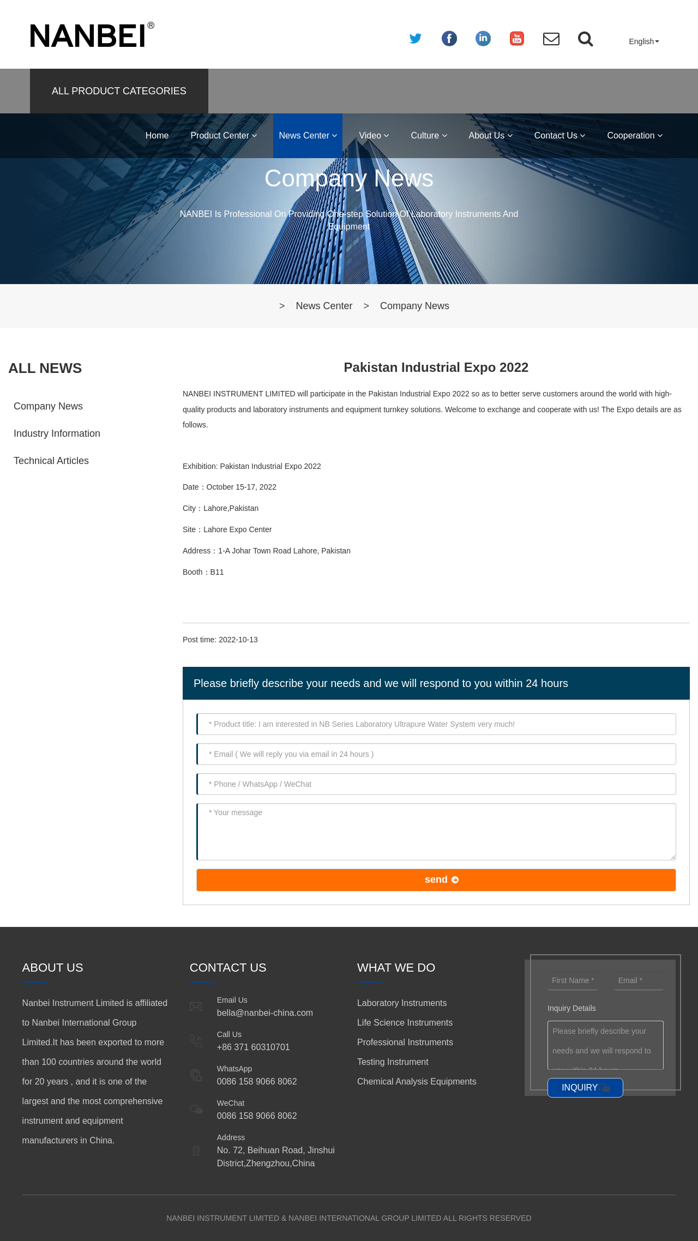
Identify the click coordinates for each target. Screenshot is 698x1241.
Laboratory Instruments (402, 1003)
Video (374, 135)
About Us (491, 135)
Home (157, 135)
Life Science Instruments (405, 1022)
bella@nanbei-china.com (265, 1012)
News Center (308, 135)
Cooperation (635, 135)
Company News (414, 305)
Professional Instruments (405, 1042)
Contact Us (560, 135)
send (436, 879)
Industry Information (57, 433)
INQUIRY (580, 1087)
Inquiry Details (571, 1008)
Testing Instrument (393, 1062)
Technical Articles (51, 460)
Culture (429, 135)
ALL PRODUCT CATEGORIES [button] (119, 91)
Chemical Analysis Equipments (417, 1081)
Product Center (223, 135)
